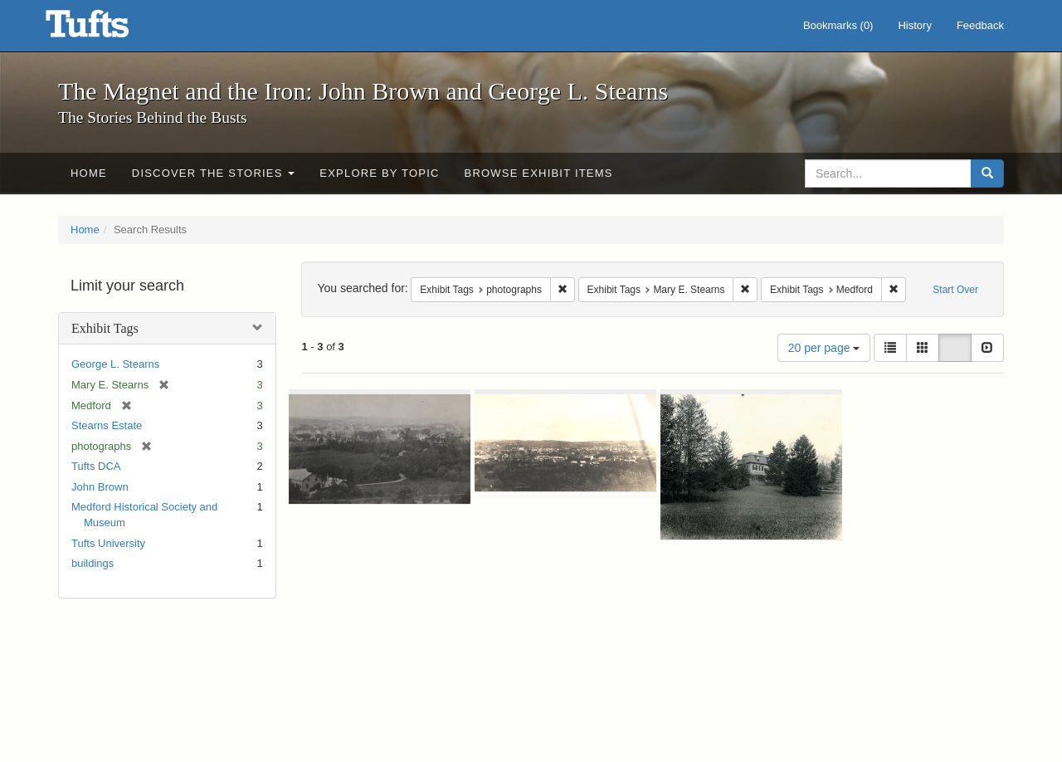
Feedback (980, 25)
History (914, 25)
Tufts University (108, 543)
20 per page (824, 347)
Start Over (955, 290)
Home (89, 173)
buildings (92, 563)
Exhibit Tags (105, 328)
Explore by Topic (379, 173)
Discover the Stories (213, 173)
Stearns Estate (106, 425)
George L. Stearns (115, 364)
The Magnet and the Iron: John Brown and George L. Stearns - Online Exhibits (108, 29)
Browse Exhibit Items (539, 173)
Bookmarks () (838, 25)
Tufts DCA (95, 466)
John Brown (100, 487)
